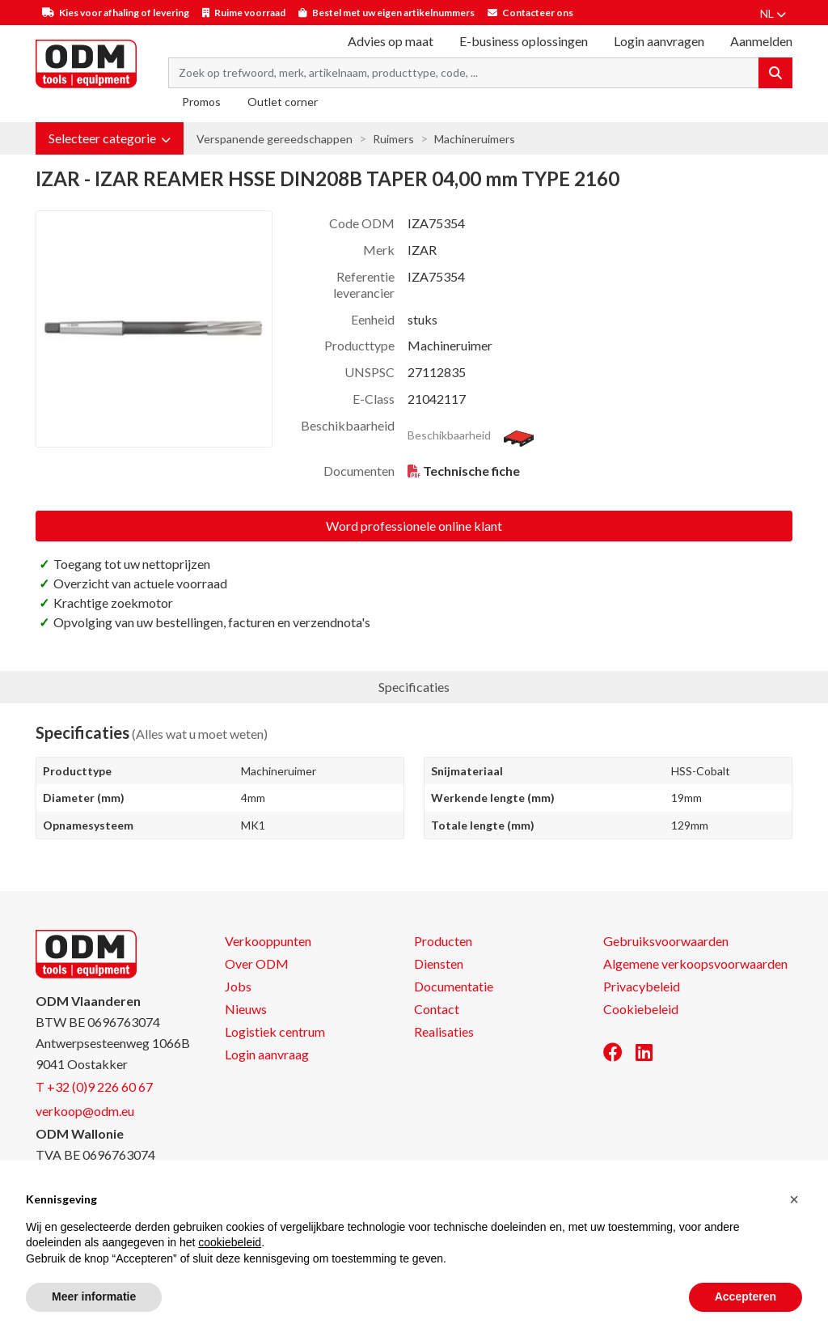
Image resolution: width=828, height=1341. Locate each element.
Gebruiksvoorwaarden (666, 940)
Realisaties (444, 1031)
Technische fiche (471, 470)
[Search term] (463, 72)
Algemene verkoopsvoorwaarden (695, 963)
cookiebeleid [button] (229, 1242)
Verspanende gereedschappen (274, 139)
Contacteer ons (537, 12)
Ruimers (393, 139)
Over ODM (257, 963)
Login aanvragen (659, 41)
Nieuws (246, 1008)
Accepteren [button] (745, 1296)
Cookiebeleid (640, 1008)
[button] (110, 138)
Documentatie (453, 986)
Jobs (238, 986)
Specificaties (414, 686)
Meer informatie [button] (94, 1296)
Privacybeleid (641, 986)
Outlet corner (282, 101)
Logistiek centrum (275, 1031)
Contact (436, 1008)
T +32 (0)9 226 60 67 (94, 1086)
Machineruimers (474, 139)
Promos (201, 101)
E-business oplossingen (523, 41)
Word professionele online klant (414, 525)
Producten (443, 940)
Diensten (438, 963)
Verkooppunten (268, 940)
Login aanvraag (267, 1054)
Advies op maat (390, 41)
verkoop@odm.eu (85, 1110)
